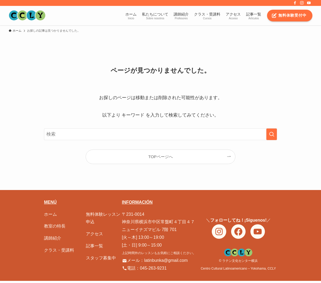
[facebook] (294, 3)
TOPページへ (160, 156)
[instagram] (301, 3)
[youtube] (308, 3)
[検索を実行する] (271, 134)
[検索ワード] (160, 134)
